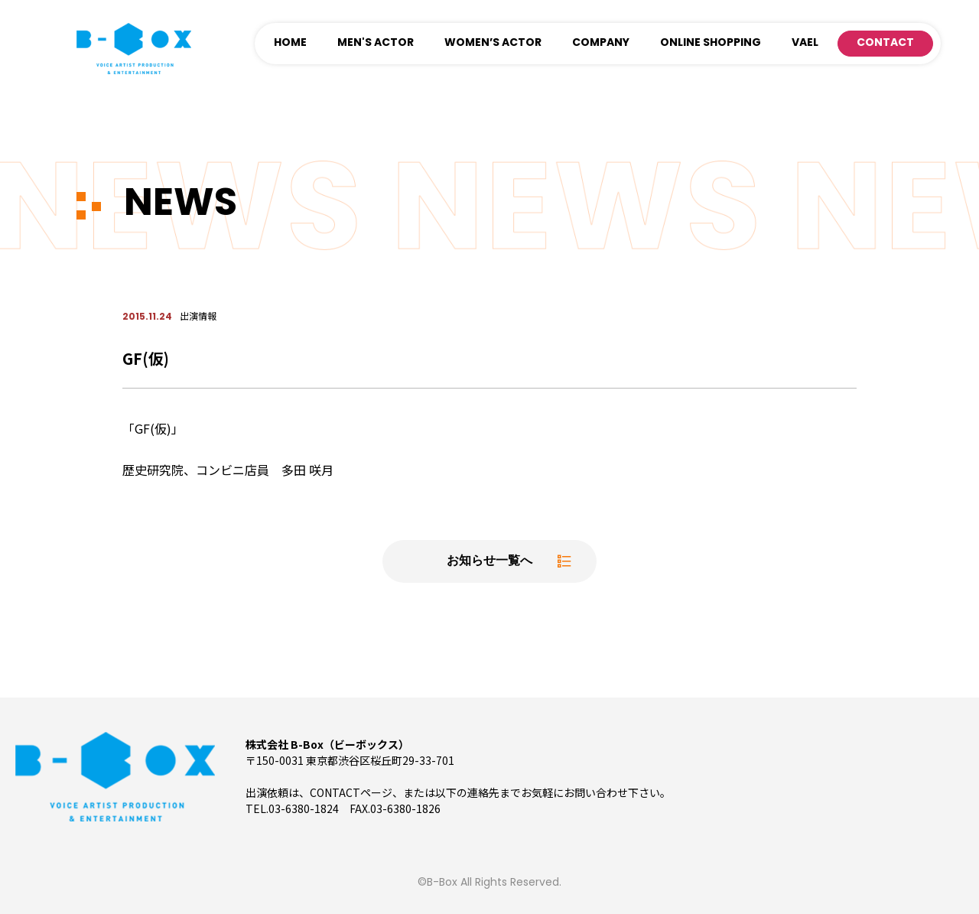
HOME (290, 43)
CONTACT (885, 43)
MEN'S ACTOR (375, 43)
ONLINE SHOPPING (710, 43)
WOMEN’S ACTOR (493, 43)
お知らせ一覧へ (489, 561)
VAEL (805, 43)
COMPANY (600, 43)
